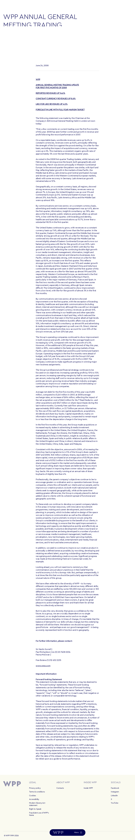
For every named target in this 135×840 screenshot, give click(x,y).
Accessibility (34, 799)
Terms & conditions (37, 792)
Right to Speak (35, 809)
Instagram (115, 792)
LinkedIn (114, 796)
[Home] (58, 832)
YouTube (114, 803)
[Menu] (78, 832)
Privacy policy (35, 788)
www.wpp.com (43, 666)
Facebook (115, 788)
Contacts (60, 788)
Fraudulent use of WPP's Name (39, 814)
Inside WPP (88, 788)
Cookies (32, 796)
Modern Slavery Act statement (37, 804)
